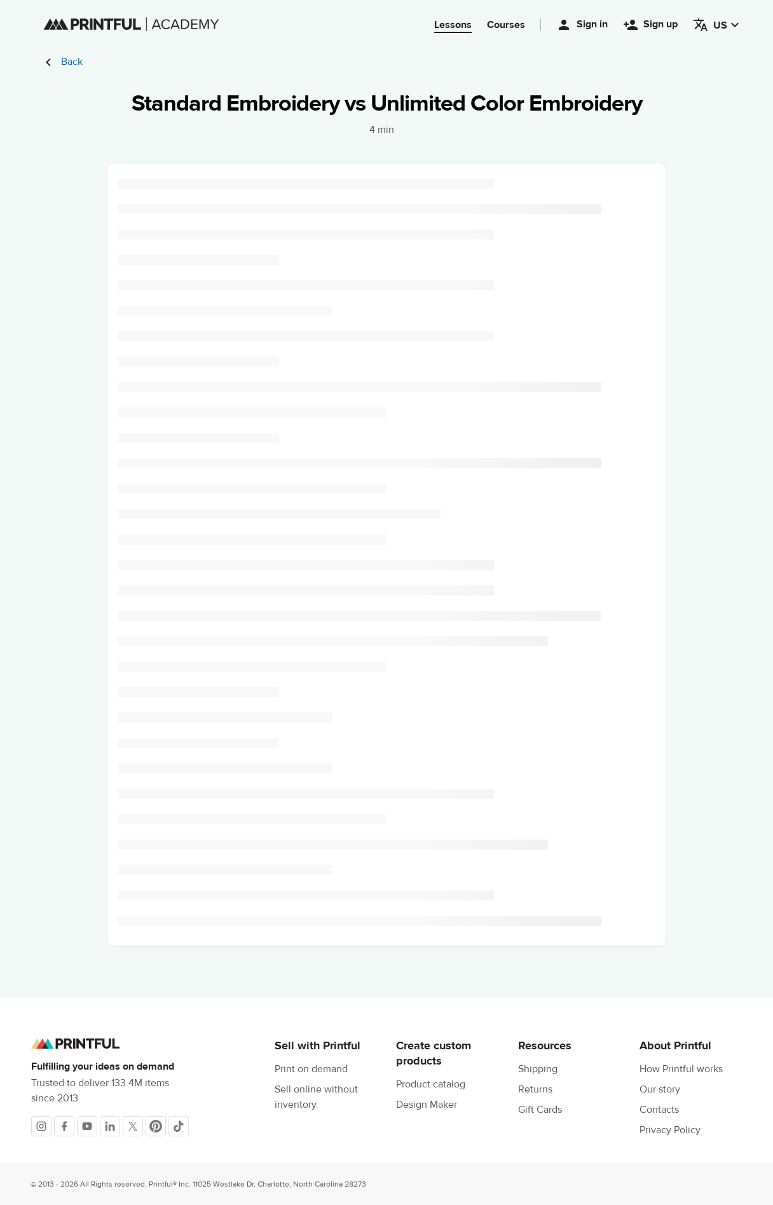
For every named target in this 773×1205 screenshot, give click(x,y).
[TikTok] (178, 1126)
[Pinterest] (156, 1126)
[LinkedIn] (110, 1126)
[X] (133, 1126)
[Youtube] (87, 1126)
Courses (506, 24)
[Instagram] (41, 1126)
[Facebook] (64, 1126)
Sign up (650, 24)
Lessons (453, 24)
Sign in (582, 24)
